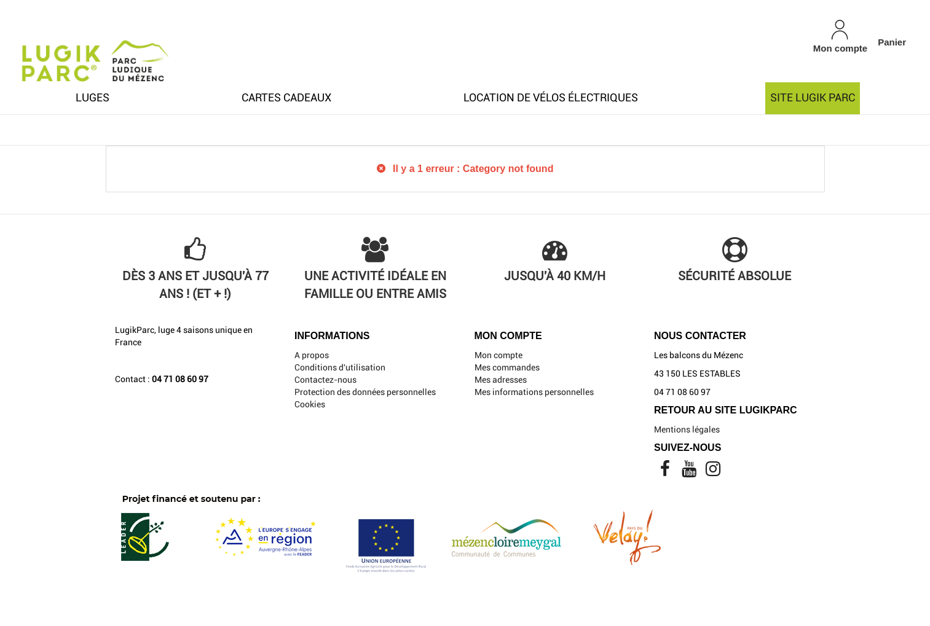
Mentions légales (687, 429)
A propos (311, 355)
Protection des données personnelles (365, 392)
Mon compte (498, 355)
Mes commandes (507, 367)
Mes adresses (501, 380)
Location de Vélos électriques (550, 97)
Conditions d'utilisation (339, 367)
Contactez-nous (325, 380)
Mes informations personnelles (534, 392)
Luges (92, 97)
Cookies (309, 404)
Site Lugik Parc (812, 97)
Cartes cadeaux (286, 97)
